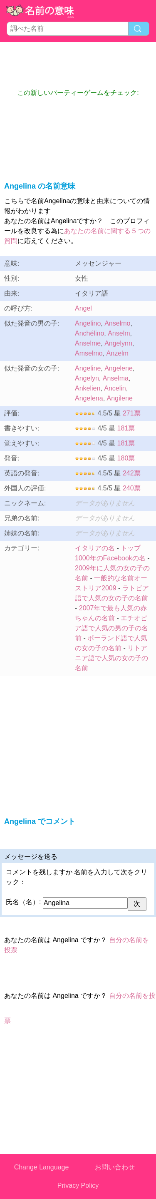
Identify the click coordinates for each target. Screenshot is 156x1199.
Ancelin (115, 388)
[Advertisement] (78, 65)
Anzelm (117, 353)
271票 (132, 413)
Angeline (88, 368)
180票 (126, 458)
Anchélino (89, 333)
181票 (126, 428)
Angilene (120, 398)
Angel (83, 308)
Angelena (89, 398)
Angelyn (87, 378)
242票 (132, 473)
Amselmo (89, 353)
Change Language (41, 1167)
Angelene (118, 368)
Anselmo (117, 323)
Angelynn (118, 343)
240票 (132, 488)
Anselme (88, 343)
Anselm (119, 333)
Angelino (88, 323)
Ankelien (87, 388)
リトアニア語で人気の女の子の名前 (111, 658)
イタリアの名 (95, 548)
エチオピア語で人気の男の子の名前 (111, 628)
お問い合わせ (115, 1167)
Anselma (116, 378)
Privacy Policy (78, 1185)
